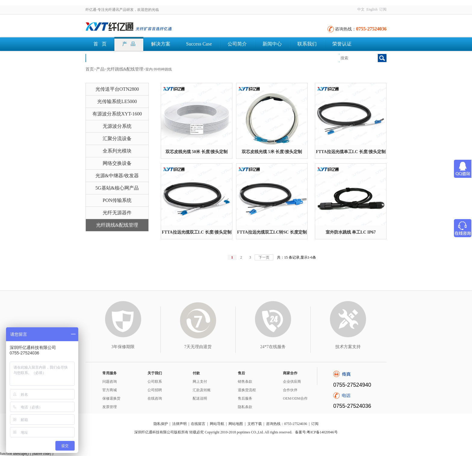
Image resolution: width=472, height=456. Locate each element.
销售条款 (245, 381)
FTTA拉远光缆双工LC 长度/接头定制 (196, 232)
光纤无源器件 (117, 212)
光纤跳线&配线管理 (125, 69)
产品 (100, 69)
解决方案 (160, 43)
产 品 (128, 43)
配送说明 (200, 398)
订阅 (383, 9)
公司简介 (237, 43)
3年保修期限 (123, 346)
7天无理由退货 (198, 346)
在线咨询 (155, 398)
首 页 (100, 43)
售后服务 (245, 398)
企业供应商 (292, 381)
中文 (361, 9)
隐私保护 (161, 424)
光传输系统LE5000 (117, 101)
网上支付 (200, 381)
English (371, 9)
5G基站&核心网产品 (117, 187)
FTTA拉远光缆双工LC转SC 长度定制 (271, 232)
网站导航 (217, 424)
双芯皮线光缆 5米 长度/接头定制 (272, 151)
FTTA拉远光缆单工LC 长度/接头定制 (350, 151)
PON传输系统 (117, 200)
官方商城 (109, 390)
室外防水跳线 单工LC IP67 (351, 232)
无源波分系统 (117, 126)
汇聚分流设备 (117, 138)
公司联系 (155, 381)
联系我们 (307, 43)
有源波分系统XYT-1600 (117, 113)
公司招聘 (155, 390)
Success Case (199, 43)
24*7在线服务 (273, 346)
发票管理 (109, 407)
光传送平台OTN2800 (117, 89)
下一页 (264, 257)
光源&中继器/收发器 (117, 175)
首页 (89, 69)
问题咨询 (109, 381)
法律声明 (179, 424)
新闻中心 (272, 43)
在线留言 (198, 424)
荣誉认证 (342, 43)
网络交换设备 (117, 163)
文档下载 (103, 57)
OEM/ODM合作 (295, 398)
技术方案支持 (348, 346)
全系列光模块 (117, 150)
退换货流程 (247, 390)
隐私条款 (245, 407)
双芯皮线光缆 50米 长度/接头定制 (197, 151)
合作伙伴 (290, 390)
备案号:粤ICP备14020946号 (316, 432)
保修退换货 (111, 398)
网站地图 (235, 424)
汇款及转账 (202, 390)
